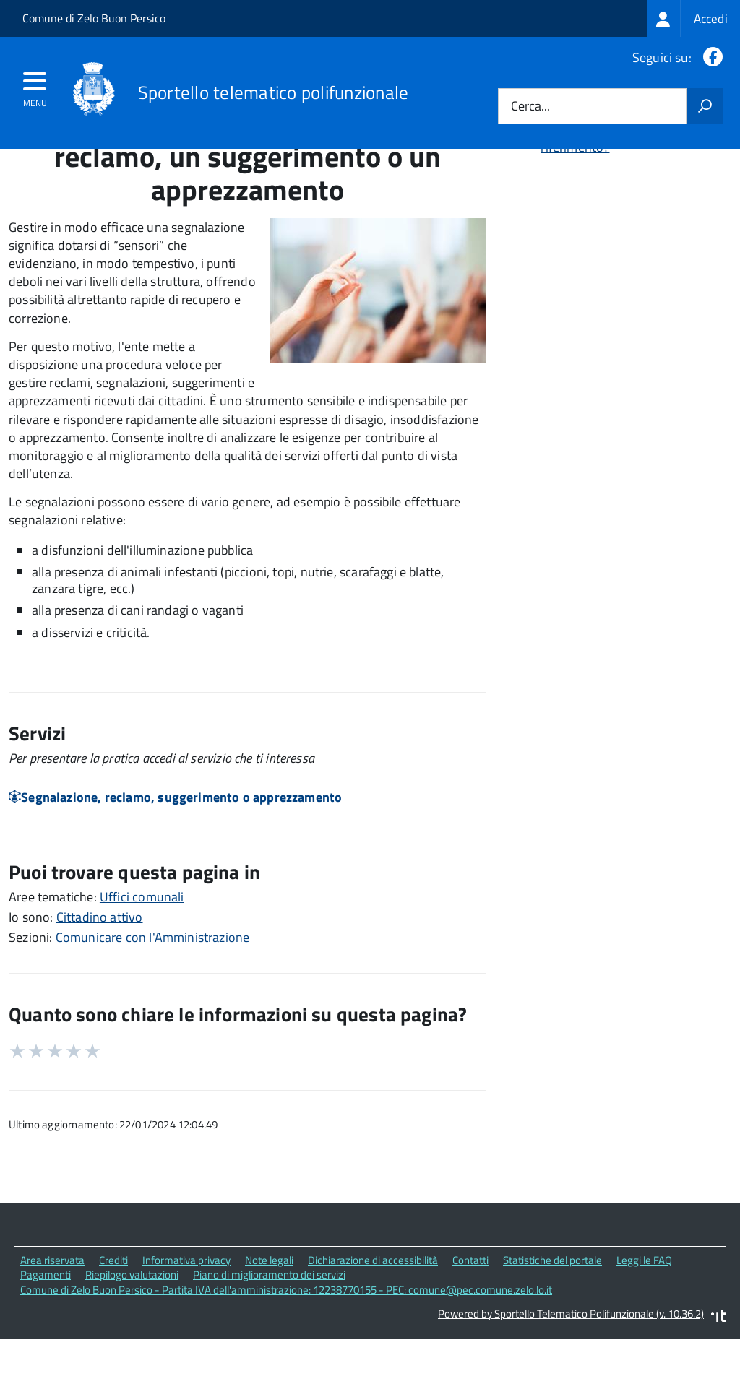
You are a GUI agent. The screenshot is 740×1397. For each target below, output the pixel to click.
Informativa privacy (186, 1323)
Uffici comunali (142, 960)
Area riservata (52, 1323)
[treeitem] (693, 18)
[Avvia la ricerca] (705, 106)
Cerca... (530, 106)
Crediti (113, 1323)
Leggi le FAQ (644, 1323)
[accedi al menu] (35, 86)
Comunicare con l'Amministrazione (153, 1001)
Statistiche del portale (552, 1323)
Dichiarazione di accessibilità (373, 1323)
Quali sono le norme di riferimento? (603, 202)
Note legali (269, 1323)
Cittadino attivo (99, 980)
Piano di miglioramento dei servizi (269, 1339)
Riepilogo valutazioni (131, 1339)
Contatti (470, 1323)
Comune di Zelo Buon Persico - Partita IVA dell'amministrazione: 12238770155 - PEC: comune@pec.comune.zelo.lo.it (286, 1353)
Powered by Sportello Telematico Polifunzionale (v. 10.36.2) (571, 1377)
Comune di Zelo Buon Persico (93, 18)
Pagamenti (45, 1339)
